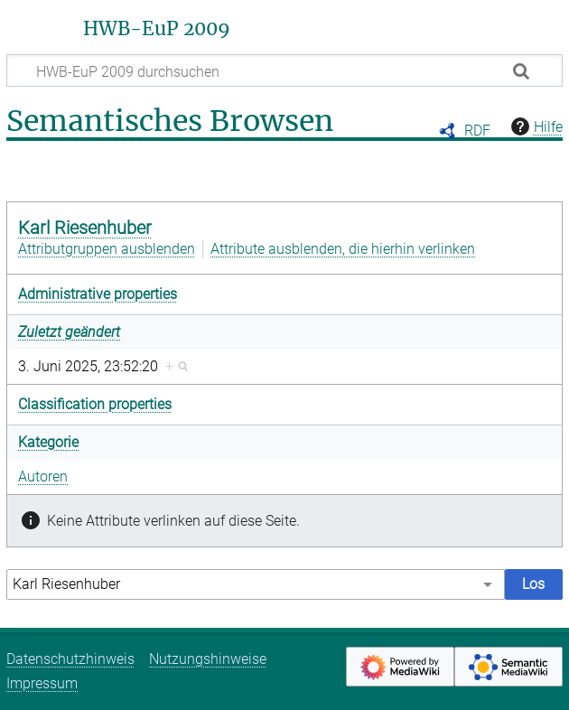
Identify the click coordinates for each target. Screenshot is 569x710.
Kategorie (48, 442)
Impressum (42, 683)
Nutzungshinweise (207, 659)
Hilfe (535, 126)
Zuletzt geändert (69, 332)
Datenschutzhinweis (70, 659)
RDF (477, 130)
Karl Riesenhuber (85, 227)
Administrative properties (97, 294)
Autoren (43, 476)
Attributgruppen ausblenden (106, 248)
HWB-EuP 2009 (156, 29)
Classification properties (95, 404)
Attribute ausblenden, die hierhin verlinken (342, 248)
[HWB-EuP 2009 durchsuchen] (284, 70)
